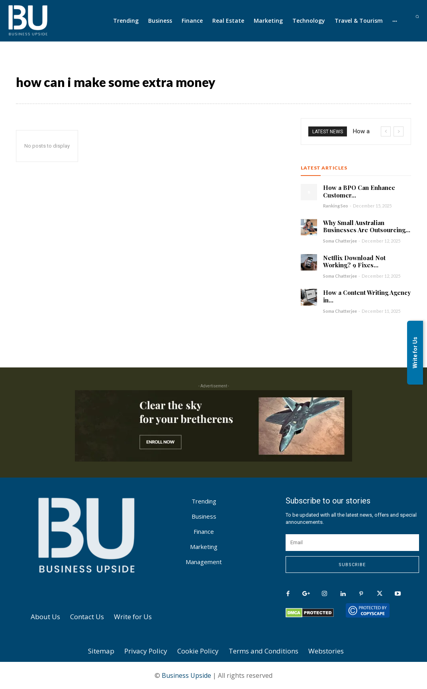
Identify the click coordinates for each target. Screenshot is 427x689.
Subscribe (352, 564)
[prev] (386, 131)
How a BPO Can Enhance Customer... (359, 191)
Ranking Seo (335, 205)
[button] (417, 16)
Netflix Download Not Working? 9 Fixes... (354, 261)
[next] (398, 131)
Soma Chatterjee (340, 240)
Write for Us (415, 352)
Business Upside (186, 675)
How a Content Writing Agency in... (367, 296)
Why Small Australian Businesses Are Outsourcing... (366, 226)
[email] (352, 542)
